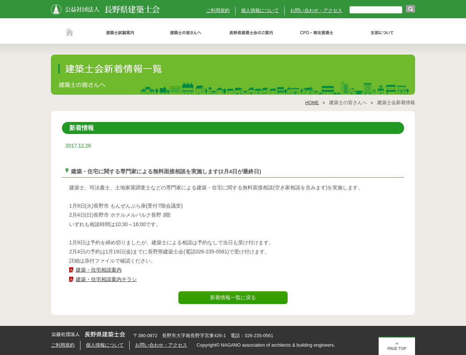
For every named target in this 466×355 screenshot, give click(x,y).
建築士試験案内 (120, 33)
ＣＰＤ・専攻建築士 (317, 33)
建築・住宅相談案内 (99, 270)
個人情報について (260, 10)
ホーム (69, 33)
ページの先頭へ (397, 346)
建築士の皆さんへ (185, 33)
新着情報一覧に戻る (233, 297)
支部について (382, 33)
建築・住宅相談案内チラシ (106, 279)
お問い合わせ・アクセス (316, 10)
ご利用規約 (218, 10)
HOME (312, 102)
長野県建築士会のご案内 (251, 33)
